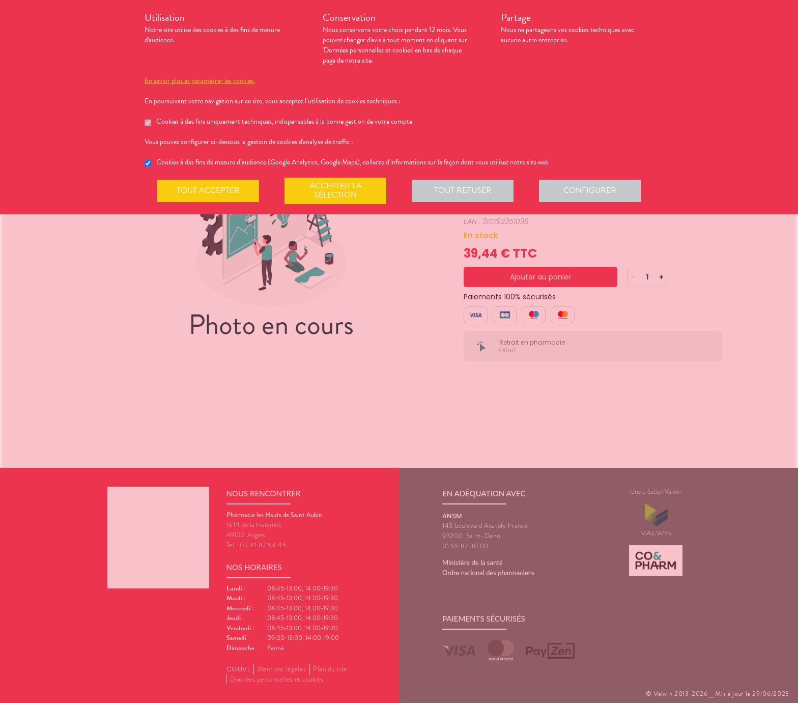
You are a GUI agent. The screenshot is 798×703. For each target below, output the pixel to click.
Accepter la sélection (335, 190)
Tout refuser (463, 190)
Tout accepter (208, 190)
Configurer (589, 190)
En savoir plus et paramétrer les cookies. (200, 81)
